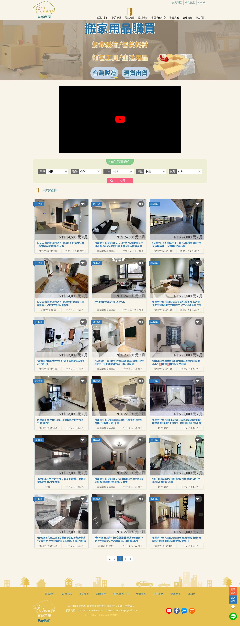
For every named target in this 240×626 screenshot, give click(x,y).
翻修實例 (101, 593)
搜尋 (122, 180)
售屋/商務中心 (121, 593)
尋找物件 (50, 593)
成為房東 (190, 2)
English (201, 2)
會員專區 (177, 2)
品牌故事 (84, 593)
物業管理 (175, 593)
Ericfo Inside (104, 615)
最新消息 (67, 593)
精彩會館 (114, 615)
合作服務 (158, 593)
